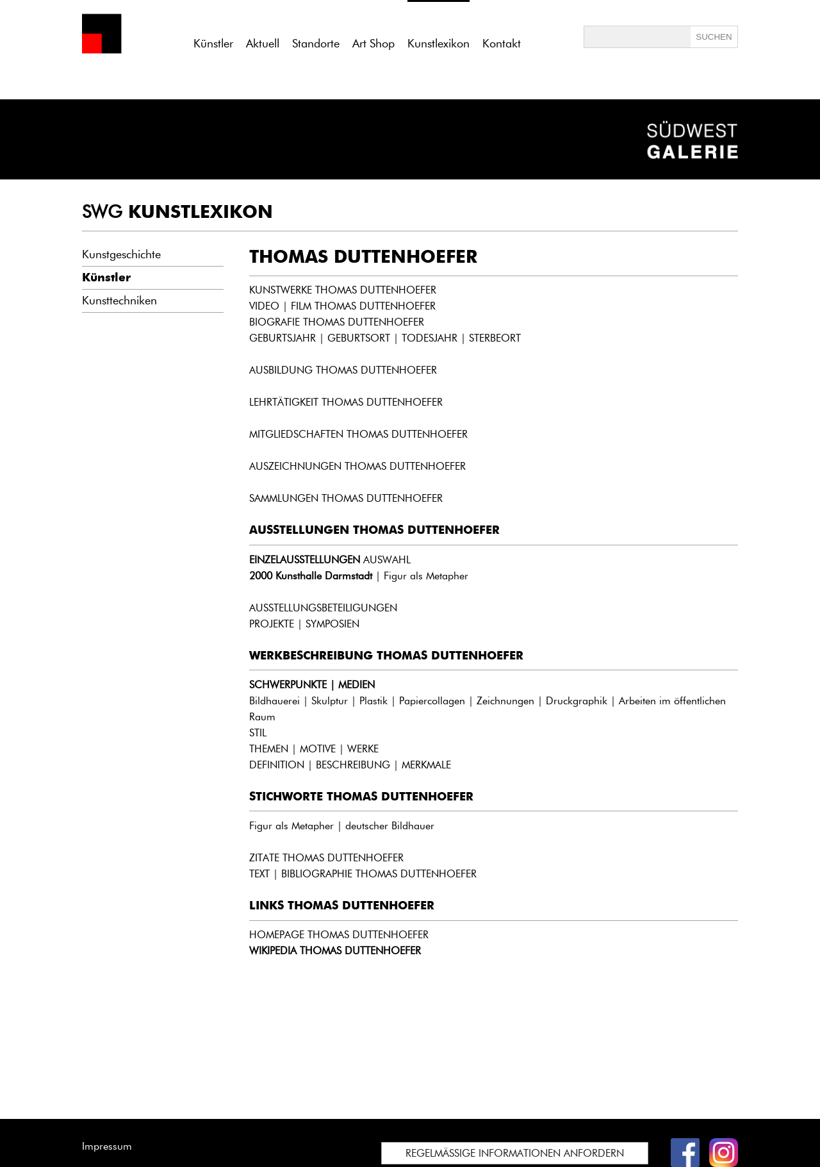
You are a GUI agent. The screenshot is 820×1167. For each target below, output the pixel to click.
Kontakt (501, 44)
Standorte (316, 44)
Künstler (213, 44)
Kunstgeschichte (121, 254)
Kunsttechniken (119, 301)
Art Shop (373, 44)
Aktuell (262, 44)
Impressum (107, 1146)
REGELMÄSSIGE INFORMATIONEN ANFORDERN (515, 1153)
